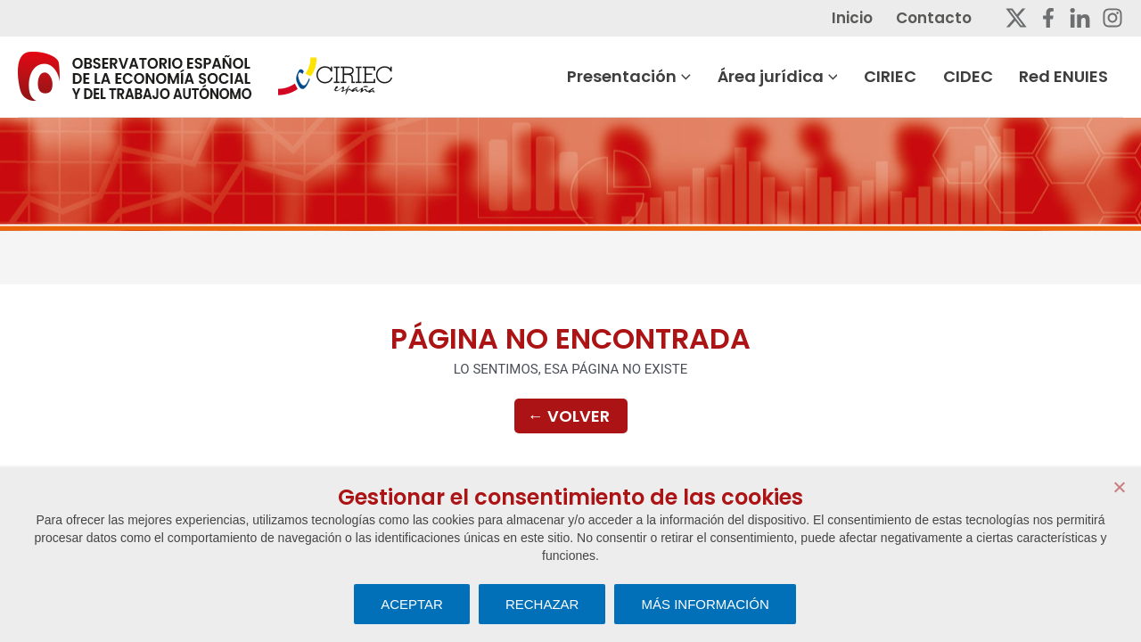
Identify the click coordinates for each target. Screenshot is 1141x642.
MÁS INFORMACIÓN (704, 604)
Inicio (869, 18)
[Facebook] (1048, 18)
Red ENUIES (1078, 76)
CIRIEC (908, 76)
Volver (569, 417)
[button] (704, 76)
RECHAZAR (542, 604)
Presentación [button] (649, 76)
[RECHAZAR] (1119, 487)
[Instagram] (1112, 18)
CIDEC (984, 76)
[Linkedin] (1080, 17)
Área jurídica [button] (796, 76)
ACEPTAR (412, 604)
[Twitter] (1016, 17)
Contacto (949, 18)
